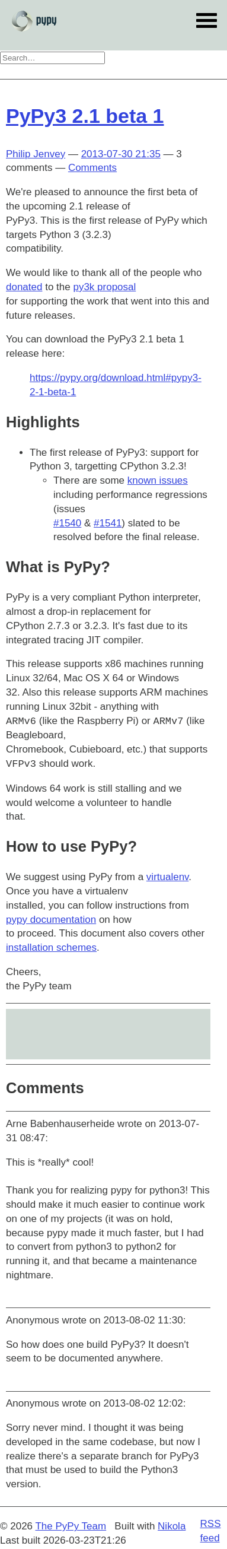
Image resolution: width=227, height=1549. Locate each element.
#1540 (67, 523)
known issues (157, 480)
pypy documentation (51, 919)
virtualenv (167, 877)
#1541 (108, 523)
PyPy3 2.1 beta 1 (85, 115)
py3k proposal (104, 287)
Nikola (172, 1526)
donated (24, 287)
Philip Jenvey (35, 154)
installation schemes (51, 947)
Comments (92, 167)
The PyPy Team (70, 1526)
